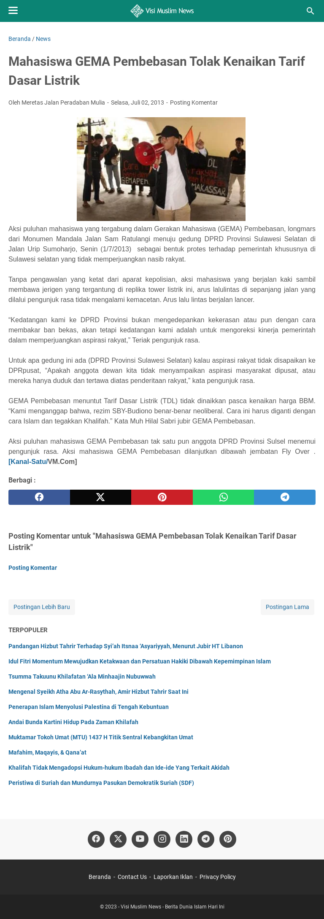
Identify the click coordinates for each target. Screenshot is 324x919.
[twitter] (101, 497)
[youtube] (140, 839)
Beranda (100, 876)
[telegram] (285, 497)
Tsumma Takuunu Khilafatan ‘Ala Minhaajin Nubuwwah (82, 676)
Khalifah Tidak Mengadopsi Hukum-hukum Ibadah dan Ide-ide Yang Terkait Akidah (119, 767)
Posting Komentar (194, 102)
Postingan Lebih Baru (42, 607)
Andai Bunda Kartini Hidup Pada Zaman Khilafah (73, 722)
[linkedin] (184, 839)
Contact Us (132, 876)
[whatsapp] (223, 497)
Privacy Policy (218, 876)
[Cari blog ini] (310, 11)
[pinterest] (162, 497)
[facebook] (39, 497)
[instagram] (162, 839)
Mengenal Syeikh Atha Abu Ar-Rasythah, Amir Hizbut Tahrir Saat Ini (98, 691)
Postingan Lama (287, 607)
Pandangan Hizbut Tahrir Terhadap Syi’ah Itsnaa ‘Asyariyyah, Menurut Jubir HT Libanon (125, 646)
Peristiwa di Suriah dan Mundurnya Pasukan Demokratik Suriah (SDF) (101, 782)
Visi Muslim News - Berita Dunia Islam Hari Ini (172, 907)
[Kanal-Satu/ (28, 461)
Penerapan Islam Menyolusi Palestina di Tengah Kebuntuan (88, 706)
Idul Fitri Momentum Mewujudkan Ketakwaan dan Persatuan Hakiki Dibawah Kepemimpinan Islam (139, 661)
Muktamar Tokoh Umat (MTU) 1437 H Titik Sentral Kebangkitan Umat (100, 737)
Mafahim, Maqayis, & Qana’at (47, 752)
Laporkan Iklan (173, 876)
